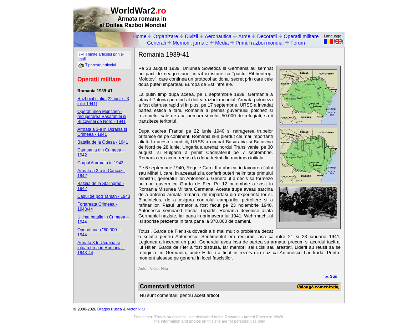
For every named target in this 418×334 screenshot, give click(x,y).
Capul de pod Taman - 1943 (103, 196)
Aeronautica (218, 36)
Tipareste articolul (100, 65)
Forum (297, 43)
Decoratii (267, 36)
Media (222, 43)
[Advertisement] (261, 16)
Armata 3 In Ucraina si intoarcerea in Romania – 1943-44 (101, 247)
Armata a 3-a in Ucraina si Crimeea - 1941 (102, 132)
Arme (244, 36)
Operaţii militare (99, 79)
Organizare (165, 36)
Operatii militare (301, 36)
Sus (331, 276)
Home (139, 36)
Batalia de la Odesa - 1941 (102, 142)
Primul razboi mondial (260, 43)
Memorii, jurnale (190, 43)
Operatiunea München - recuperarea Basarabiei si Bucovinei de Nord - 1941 (101, 116)
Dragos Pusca (109, 309)
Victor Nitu (136, 309)
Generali (156, 43)
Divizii (191, 36)
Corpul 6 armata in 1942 (100, 162)
